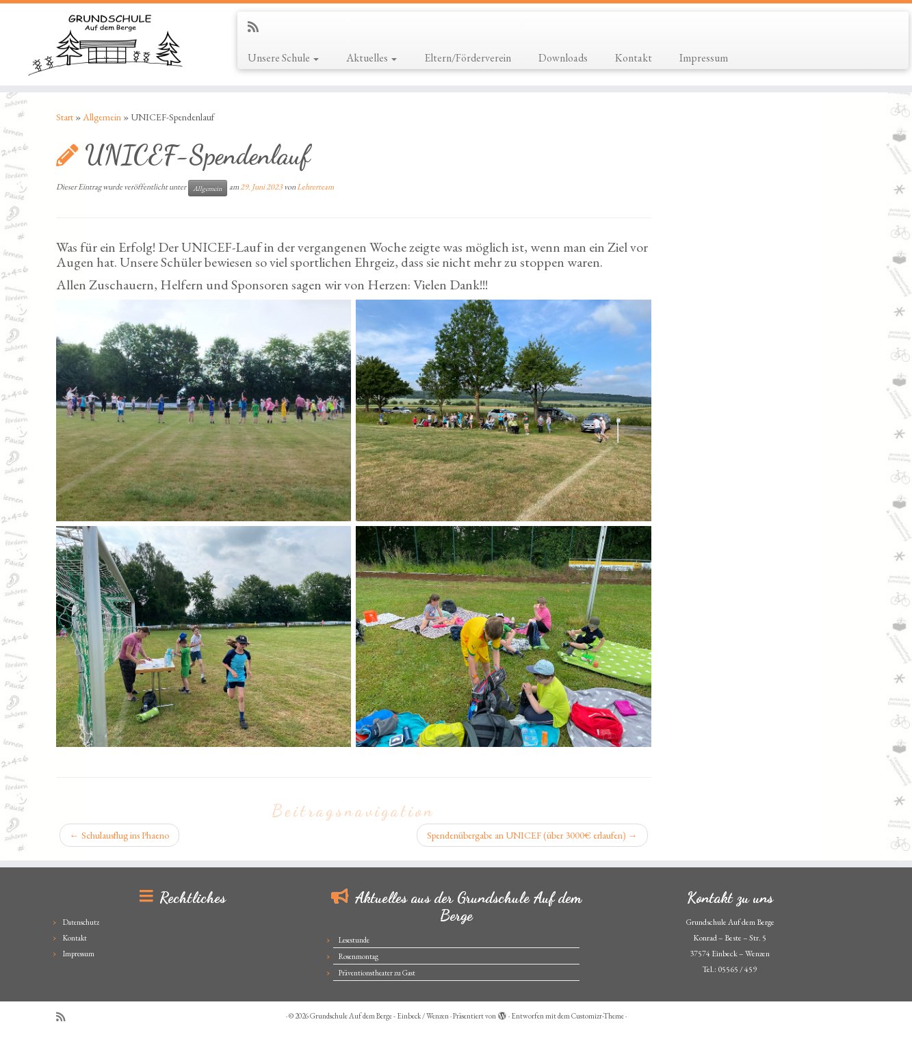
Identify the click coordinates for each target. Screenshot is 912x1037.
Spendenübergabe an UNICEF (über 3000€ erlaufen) (532, 835)
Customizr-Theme (597, 1016)
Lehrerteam (315, 186)
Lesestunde (354, 940)
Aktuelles (371, 58)
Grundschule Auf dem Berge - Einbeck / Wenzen (379, 1016)
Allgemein (102, 117)
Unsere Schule (283, 58)
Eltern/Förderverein (467, 58)
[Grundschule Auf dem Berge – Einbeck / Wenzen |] (105, 44)
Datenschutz (81, 922)
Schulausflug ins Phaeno (119, 835)
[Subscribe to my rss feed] (258, 27)
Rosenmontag (358, 956)
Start (64, 117)
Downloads (563, 58)
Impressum (703, 58)
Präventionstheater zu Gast (377, 972)
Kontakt (633, 58)
